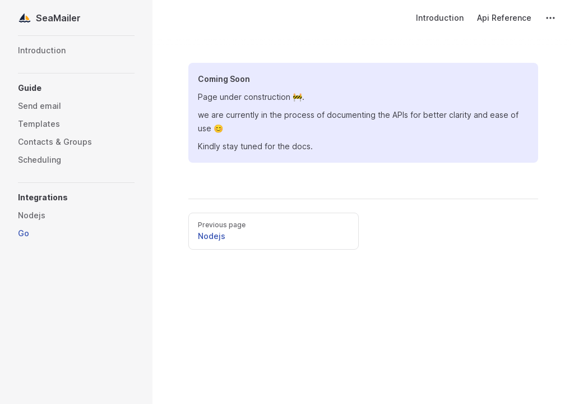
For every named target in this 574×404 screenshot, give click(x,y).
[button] (76, 88)
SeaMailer (49, 18)
